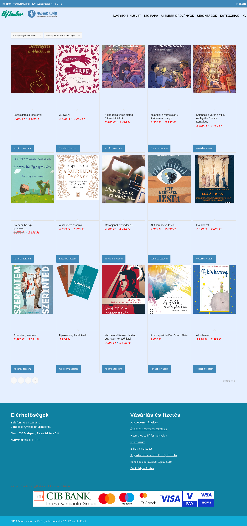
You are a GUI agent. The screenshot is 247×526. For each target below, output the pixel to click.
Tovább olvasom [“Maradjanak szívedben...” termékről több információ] (114, 258)
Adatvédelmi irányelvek (144, 422)
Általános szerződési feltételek (148, 429)
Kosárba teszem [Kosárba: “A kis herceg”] (204, 368)
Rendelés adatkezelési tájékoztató (151, 461)
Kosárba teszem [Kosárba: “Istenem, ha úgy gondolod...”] (22, 258)
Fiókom (241, 3)
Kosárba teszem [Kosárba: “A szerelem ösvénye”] (67, 258)
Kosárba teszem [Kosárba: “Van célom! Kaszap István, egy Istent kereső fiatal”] (113, 368)
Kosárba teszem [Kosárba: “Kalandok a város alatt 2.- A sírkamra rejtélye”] (159, 148)
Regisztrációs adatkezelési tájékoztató (153, 455)
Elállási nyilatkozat (141, 448)
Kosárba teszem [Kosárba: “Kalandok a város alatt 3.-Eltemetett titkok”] (113, 148)
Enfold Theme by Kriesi (74, 521)
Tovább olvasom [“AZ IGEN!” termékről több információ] (68, 148)
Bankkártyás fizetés (142, 468)
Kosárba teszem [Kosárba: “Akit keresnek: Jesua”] (159, 258)
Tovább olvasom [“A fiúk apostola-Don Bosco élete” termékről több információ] (159, 368)
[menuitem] (240, 4)
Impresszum (137, 442)
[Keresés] (244, 15)
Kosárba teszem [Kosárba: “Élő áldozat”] (204, 258)
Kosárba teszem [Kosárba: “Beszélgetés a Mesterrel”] (22, 148)
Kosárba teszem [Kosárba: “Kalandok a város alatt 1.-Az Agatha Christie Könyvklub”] (204, 148)
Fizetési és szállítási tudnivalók (148, 435)
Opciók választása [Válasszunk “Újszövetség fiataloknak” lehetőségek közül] (68, 368)
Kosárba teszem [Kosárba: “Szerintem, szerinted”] (22, 368)
